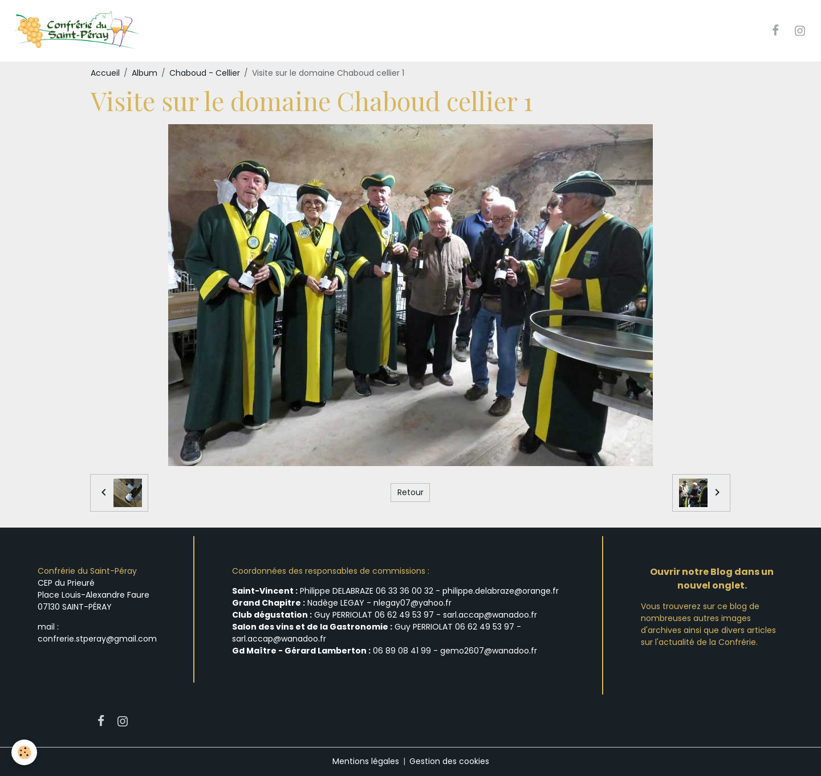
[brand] (78, 31)
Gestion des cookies (449, 761)
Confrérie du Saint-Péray (87, 571)
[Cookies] (24, 752)
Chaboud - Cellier (204, 73)
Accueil (105, 73)
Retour (410, 492)
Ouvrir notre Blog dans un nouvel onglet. (712, 578)
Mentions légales (365, 761)
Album (144, 73)
